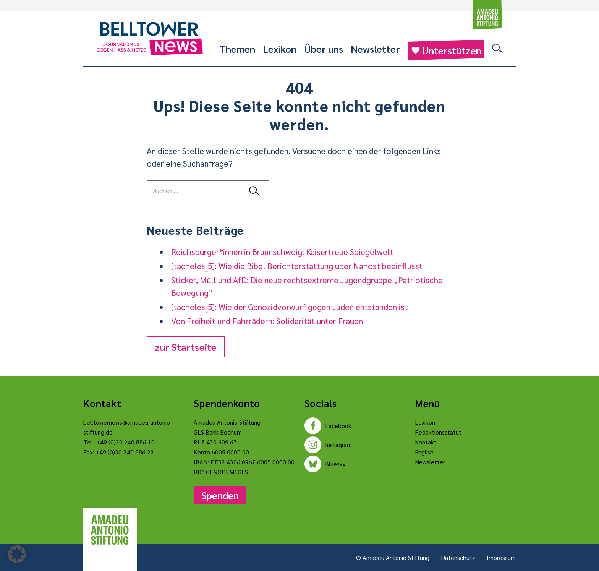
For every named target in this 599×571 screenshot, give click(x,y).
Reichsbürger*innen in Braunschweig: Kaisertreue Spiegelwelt (282, 251)
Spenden (220, 494)
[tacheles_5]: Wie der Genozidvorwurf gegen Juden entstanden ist (289, 306)
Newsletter (375, 48)
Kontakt (426, 442)
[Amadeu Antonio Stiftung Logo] (110, 530)
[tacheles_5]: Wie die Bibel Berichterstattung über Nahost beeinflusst (297, 265)
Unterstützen (446, 50)
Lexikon (279, 48)
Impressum (501, 557)
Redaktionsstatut (438, 432)
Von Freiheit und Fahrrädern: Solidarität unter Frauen (267, 320)
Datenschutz (458, 557)
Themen (237, 48)
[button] (17, 554)
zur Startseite (186, 346)
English (424, 452)
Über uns (323, 48)
